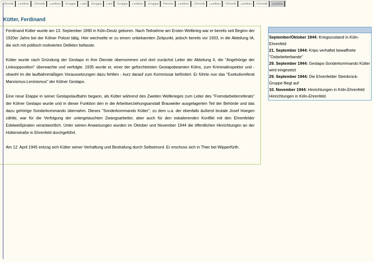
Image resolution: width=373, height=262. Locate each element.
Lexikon (23, 3)
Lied (83, 3)
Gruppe (70, 3)
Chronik (8, 3)
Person (168, 3)
